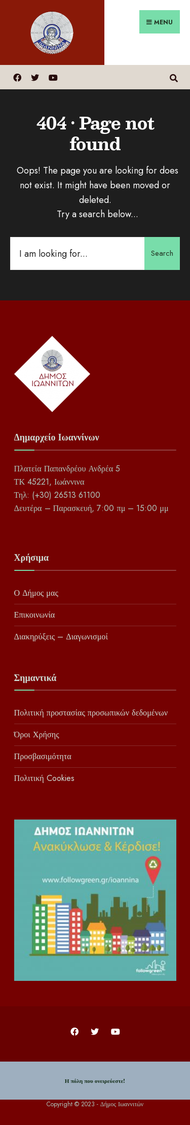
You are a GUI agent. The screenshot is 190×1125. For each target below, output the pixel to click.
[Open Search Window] (173, 77)
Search (162, 253)
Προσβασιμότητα (42, 756)
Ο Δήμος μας (36, 593)
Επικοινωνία (34, 615)
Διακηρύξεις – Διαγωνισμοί (61, 636)
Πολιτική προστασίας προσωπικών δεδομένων (91, 713)
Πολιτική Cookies (44, 778)
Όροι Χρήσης (36, 734)
